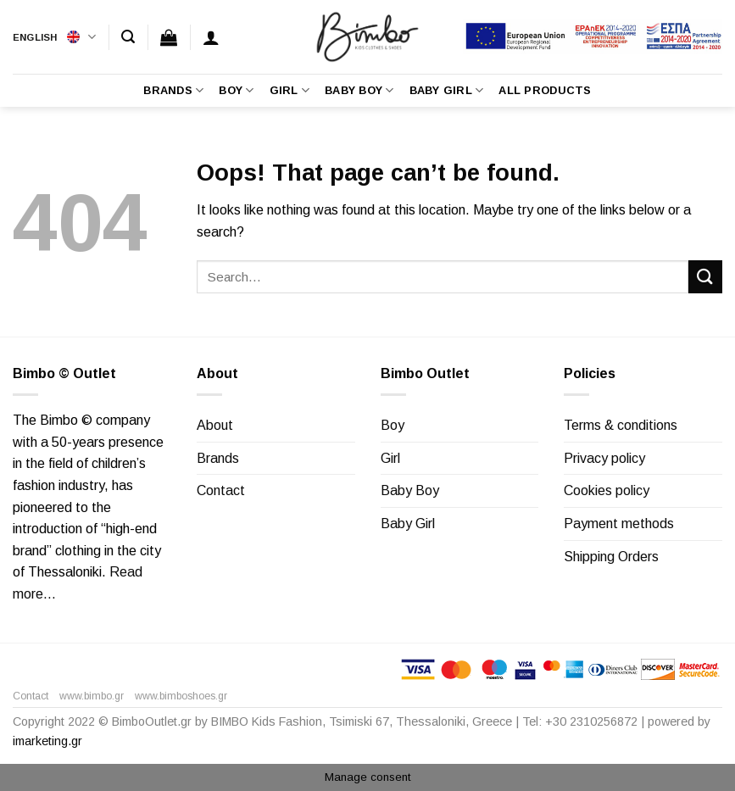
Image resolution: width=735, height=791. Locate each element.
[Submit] (705, 276)
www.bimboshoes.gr (181, 696)
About (215, 425)
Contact (221, 490)
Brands (173, 90)
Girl (289, 90)
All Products (544, 90)
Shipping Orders (611, 556)
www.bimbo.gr (91, 696)
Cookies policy (606, 490)
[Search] (128, 36)
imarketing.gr (47, 741)
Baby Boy (359, 90)
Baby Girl (446, 90)
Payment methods (619, 523)
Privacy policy (604, 458)
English (54, 36)
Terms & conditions (620, 425)
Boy (236, 90)
